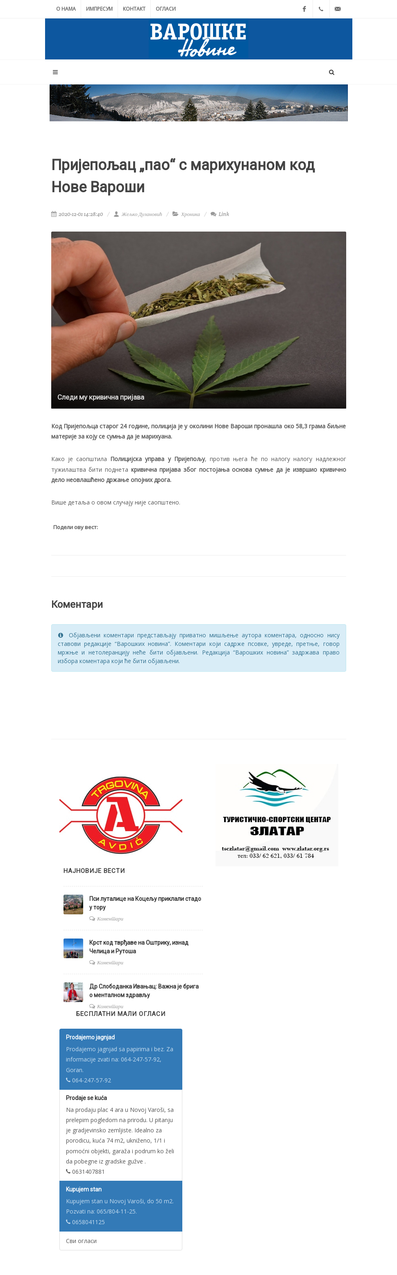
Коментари (110, 918)
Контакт (134, 8)
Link (220, 214)
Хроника (190, 214)
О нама (66, 8)
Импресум (99, 8)
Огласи (166, 8)
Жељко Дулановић (137, 214)
